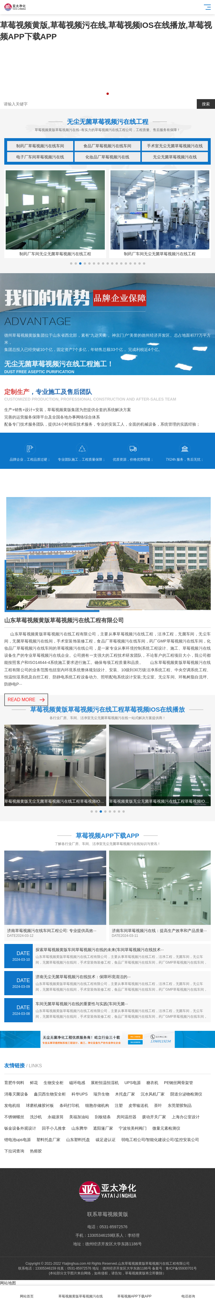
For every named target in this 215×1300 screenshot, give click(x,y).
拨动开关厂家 (154, 1117)
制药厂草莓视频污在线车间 (40, 146)
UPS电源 (132, 1082)
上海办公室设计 (186, 1117)
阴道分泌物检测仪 (186, 1094)
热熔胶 (36, 1151)
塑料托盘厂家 (48, 1139)
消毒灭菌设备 (16, 1094)
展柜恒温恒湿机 (105, 1082)
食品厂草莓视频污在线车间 (107, 146)
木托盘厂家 (125, 1094)
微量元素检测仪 (166, 1128)
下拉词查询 (14, 1151)
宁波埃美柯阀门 (133, 1128)
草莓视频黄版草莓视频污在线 (81, 1293)
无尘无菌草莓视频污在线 (175, 157)
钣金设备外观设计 (20, 1128)
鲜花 (34, 1082)
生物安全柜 (54, 1082)
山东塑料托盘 (78, 1139)
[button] (108, 94)
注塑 (119, 1105)
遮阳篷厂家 (103, 1128)
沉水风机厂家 (153, 1094)
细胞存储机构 (97, 1105)
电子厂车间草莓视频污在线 (40, 157)
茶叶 (158, 1105)
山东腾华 (79, 1128)
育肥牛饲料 (14, 1082)
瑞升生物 (101, 1094)
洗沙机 (36, 1117)
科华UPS (79, 1094)
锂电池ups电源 (17, 1139)
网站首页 (27, 1293)
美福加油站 (79, 1117)
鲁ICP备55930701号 (181, 1268)
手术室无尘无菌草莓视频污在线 (175, 146)
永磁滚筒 (56, 1117)
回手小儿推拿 (54, 1128)
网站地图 (8, 1283)
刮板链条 (103, 1117)
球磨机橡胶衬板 (40, 1105)
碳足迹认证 (106, 1139)
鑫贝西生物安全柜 (50, 1094)
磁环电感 (77, 1082)
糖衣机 (152, 1082)
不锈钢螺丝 (14, 1117)
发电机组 (12, 1105)
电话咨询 (188, 1293)
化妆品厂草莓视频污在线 (107, 157)
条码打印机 (69, 1105)
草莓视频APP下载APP (134, 1293)
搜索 (206, 104)
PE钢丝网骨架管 (178, 1082)
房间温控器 (126, 1117)
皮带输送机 (138, 1105)
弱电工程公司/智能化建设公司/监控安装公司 (160, 1139)
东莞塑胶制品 (180, 1105)
